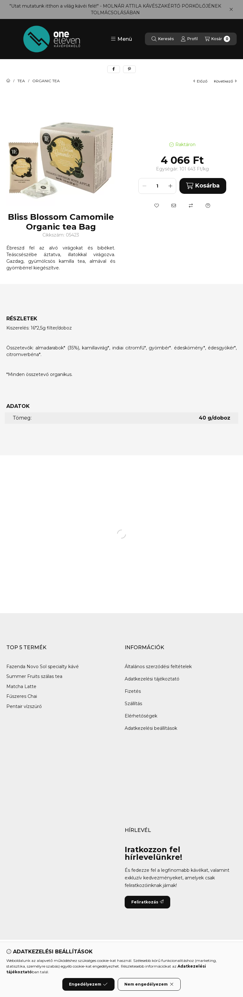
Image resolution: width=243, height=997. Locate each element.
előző (200, 81)
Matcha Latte (22, 686)
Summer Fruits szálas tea (34, 676)
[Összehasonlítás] (190, 205)
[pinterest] (129, 69)
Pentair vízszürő (24, 706)
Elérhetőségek (141, 716)
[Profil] (189, 39)
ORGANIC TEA (46, 81)
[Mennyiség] (157, 186)
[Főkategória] (8, 81)
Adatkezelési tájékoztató (152, 679)
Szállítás (133, 703)
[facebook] (113, 69)
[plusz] (170, 186)
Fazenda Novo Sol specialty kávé (42, 666)
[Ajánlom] (173, 205)
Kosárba (202, 185)
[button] (121, 39)
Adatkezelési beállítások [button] (151, 728)
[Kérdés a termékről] (207, 205)
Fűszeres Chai (21, 696)
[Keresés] (162, 39)
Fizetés (133, 691)
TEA (21, 81)
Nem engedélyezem (149, 984)
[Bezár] (231, 9)
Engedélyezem (88, 984)
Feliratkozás (147, 902)
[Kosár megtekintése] (217, 39)
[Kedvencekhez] (156, 205)
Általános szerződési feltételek (158, 666)
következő (225, 81)
